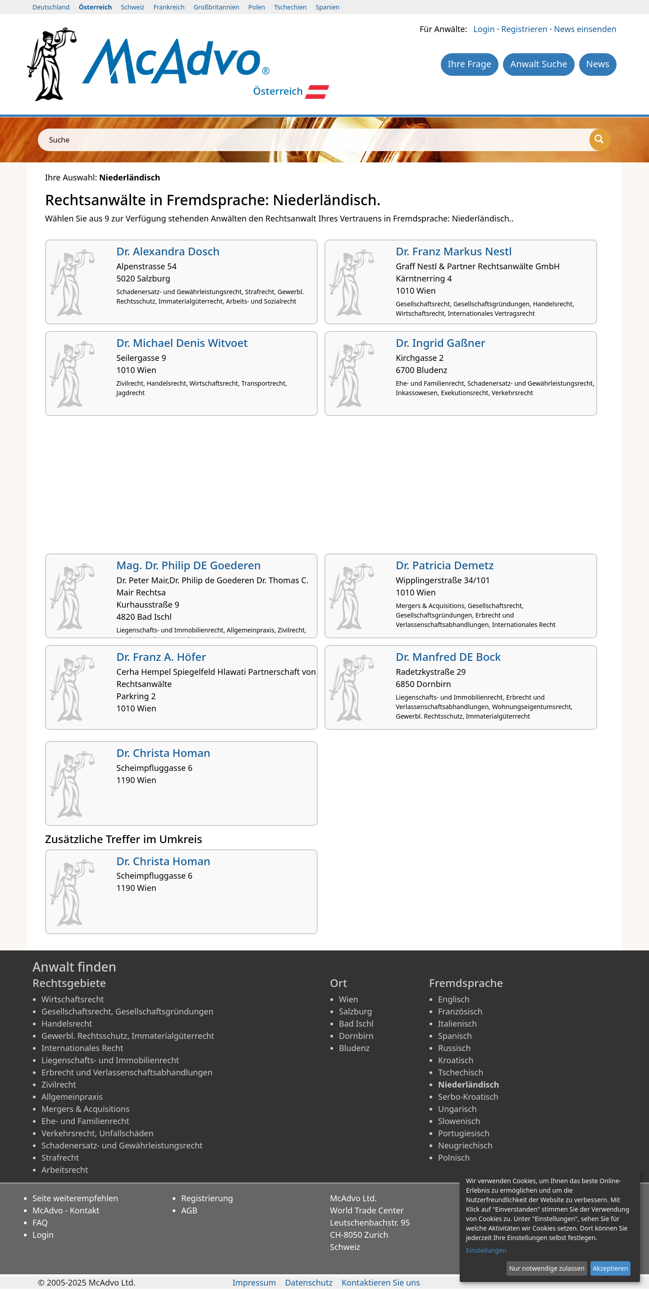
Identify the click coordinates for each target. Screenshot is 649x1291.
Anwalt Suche (538, 64)
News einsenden (585, 28)
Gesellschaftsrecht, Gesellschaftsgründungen (127, 1011)
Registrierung (207, 1198)
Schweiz (132, 7)
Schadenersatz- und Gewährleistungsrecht (122, 1145)
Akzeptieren (610, 1268)
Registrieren (524, 28)
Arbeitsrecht (64, 1169)
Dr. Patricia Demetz (445, 565)
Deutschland (51, 7)
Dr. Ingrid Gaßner (440, 342)
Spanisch (455, 1035)
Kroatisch (456, 1060)
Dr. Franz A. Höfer (161, 656)
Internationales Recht (82, 1047)
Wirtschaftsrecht (72, 999)
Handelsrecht (66, 1023)
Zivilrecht (58, 1084)
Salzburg (355, 1011)
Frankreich (168, 7)
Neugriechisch (465, 1145)
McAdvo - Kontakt (66, 1210)
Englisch (454, 999)
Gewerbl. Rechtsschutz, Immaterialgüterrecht (127, 1035)
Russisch (454, 1047)
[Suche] (600, 140)
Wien (348, 999)
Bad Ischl (356, 1023)
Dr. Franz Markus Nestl (454, 251)
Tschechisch (460, 1072)
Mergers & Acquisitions (85, 1108)
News (597, 64)
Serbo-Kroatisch (468, 1096)
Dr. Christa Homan (163, 752)
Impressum (254, 1282)
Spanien (328, 7)
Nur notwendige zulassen (547, 1268)
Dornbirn (356, 1035)
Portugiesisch (463, 1133)
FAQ (40, 1222)
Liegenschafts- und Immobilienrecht (110, 1060)
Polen (256, 7)
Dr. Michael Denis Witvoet (181, 342)
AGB (189, 1210)
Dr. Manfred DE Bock (448, 656)
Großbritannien (216, 7)
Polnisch (454, 1157)
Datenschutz (308, 1282)
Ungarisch (457, 1108)
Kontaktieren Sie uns (381, 1282)
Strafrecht (60, 1157)
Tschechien (290, 7)
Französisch (460, 1011)
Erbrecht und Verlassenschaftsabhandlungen (127, 1072)
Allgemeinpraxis (72, 1096)
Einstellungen (486, 1250)
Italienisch (457, 1023)
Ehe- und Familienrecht (85, 1121)
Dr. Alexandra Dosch (167, 251)
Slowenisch (459, 1121)
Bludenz (354, 1047)
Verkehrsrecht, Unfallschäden (97, 1133)
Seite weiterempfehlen (75, 1198)
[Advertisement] (315, 488)
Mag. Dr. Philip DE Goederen (188, 565)
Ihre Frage (470, 64)
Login (484, 28)
